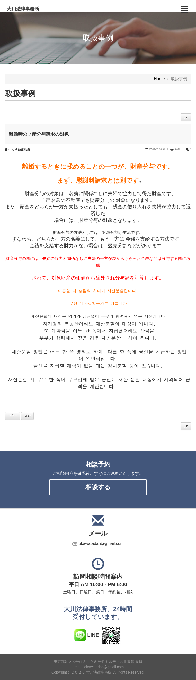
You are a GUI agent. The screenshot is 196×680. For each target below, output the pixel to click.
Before (12, 415)
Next (27, 415)
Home (159, 79)
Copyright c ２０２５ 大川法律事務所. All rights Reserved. (98, 672)
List (185, 117)
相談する (98, 487)
